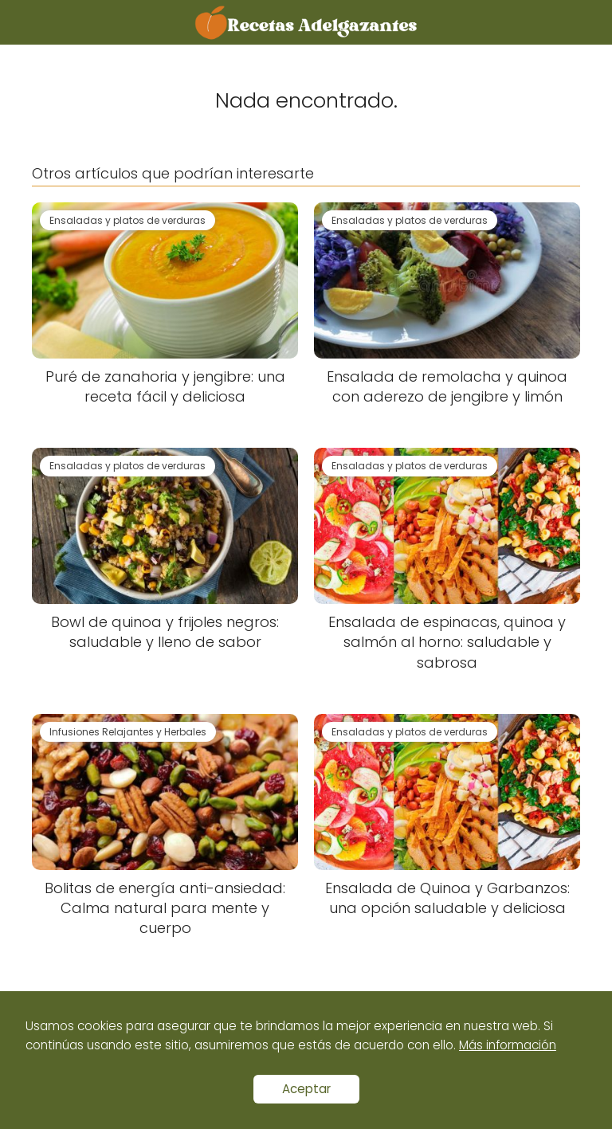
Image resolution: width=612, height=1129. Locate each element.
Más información (507, 1045)
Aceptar (306, 1088)
